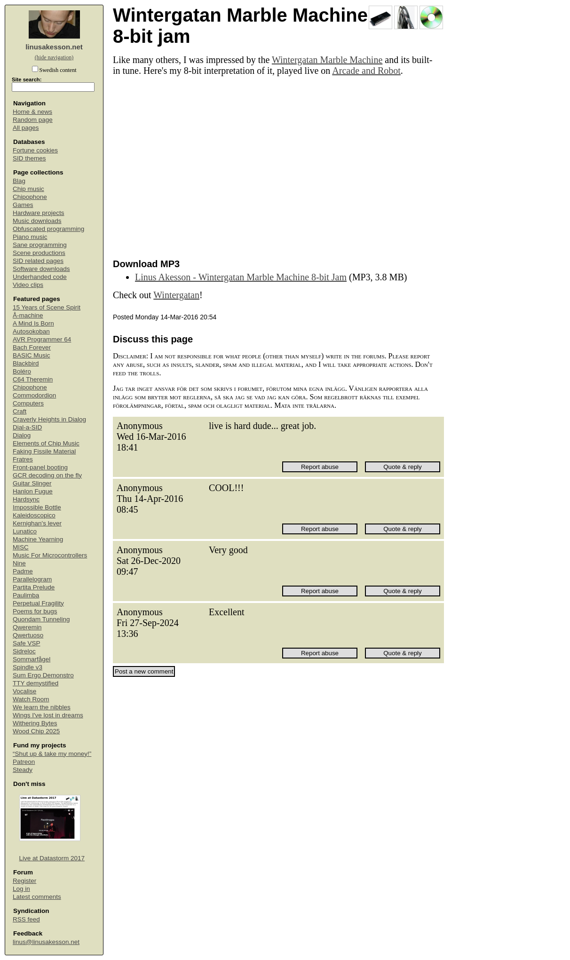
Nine (19, 563)
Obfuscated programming (48, 228)
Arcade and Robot (366, 70)
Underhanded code (40, 276)
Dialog (22, 435)
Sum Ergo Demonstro (43, 675)
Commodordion (34, 395)
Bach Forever (32, 347)
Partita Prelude (34, 587)
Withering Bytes (35, 723)
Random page (33, 119)
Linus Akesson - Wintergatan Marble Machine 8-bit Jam (241, 277)
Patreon (24, 761)
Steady (22, 769)
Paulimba (26, 595)
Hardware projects (38, 212)
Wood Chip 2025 (36, 731)
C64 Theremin (33, 379)
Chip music (28, 188)
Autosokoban (31, 331)
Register (24, 880)
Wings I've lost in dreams (48, 715)
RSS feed (26, 919)
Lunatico (25, 531)
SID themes (29, 158)
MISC (21, 547)
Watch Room (31, 699)
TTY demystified (35, 683)
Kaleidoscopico (34, 515)
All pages (26, 127)
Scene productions (39, 252)
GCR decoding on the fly (47, 475)
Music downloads (37, 220)
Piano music (30, 236)
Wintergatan (176, 295)
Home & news (32, 111)
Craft (19, 411)
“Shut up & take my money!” (52, 753)
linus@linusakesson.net (46, 941)
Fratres (23, 459)
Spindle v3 (27, 667)
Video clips (28, 284)
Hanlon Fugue (33, 491)
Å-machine (28, 315)
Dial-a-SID (27, 427)
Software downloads (41, 268)
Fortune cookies (35, 150)
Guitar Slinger (32, 483)
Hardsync (26, 499)
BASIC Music (31, 355)
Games (23, 204)
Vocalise (24, 691)
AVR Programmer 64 (42, 339)
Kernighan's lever (37, 523)
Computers (28, 403)
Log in (21, 888)
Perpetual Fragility (38, 603)
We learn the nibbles (42, 707)
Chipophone (30, 196)
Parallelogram (32, 579)
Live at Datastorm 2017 (52, 858)
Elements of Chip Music (46, 443)
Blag (19, 180)
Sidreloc (24, 651)
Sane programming (40, 244)
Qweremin (27, 627)
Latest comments (37, 896)
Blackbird (26, 363)
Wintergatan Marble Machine (327, 60)
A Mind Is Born (33, 323)
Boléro (22, 371)
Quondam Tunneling (41, 619)
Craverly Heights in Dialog (49, 419)
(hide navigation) (54, 57)
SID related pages (38, 260)
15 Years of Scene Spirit (46, 307)
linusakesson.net (54, 47)
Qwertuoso (28, 635)
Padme (23, 571)
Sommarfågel (31, 659)
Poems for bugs (35, 611)
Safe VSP (26, 643)
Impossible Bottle (37, 507)
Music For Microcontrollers (50, 555)
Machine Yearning (38, 539)
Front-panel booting (40, 467)
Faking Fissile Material (44, 451)
